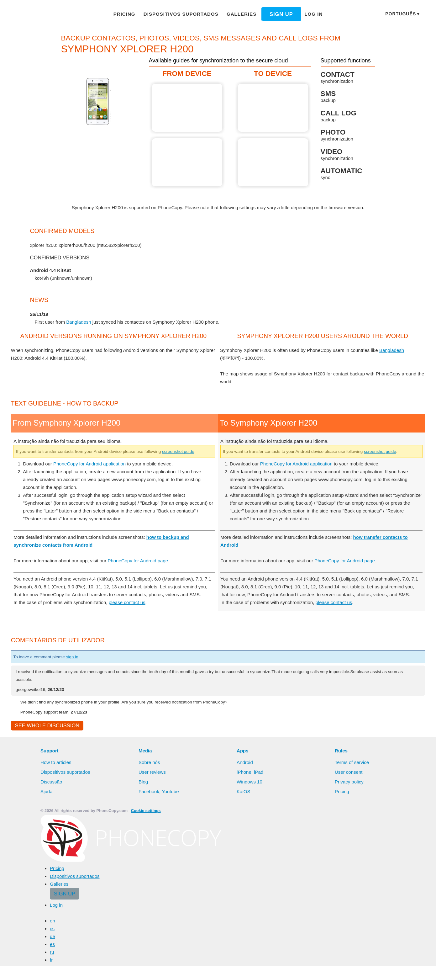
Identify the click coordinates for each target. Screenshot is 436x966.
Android (245, 910)
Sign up (276, 14)
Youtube (170, 940)
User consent (349, 920)
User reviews (152, 920)
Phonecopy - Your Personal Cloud (48, 14)
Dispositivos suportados (183, 14)
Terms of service (352, 910)
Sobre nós (149, 910)
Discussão (51, 930)
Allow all (354, 955)
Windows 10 (250, 930)
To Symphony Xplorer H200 (273, 108)
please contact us (131, 749)
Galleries (239, 14)
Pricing (129, 14)
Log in (307, 14)
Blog (143, 930)
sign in (78, 804)
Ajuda (46, 940)
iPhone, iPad (250, 920)
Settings (411, 955)
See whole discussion (45, 873)
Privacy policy (350, 930)
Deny (384, 955)
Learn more (313, 955)
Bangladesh (80, 322)
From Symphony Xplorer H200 (187, 108)
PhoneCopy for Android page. (146, 700)
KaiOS (243, 940)
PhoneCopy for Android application (93, 603)
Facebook (149, 940)
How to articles (56, 910)
